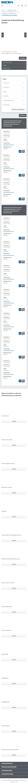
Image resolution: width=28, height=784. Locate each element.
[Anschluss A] (13, 82)
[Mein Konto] (25, 6)
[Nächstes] (25, 35)
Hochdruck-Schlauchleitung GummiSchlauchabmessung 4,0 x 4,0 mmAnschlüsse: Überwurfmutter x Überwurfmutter (12, 123)
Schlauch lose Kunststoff (7, 582)
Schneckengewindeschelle (8, 463)
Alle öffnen (23, 58)
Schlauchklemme (5, 725)
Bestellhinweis (6, 68)
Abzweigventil (4, 678)
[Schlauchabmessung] (13, 100)
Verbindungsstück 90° (6, 606)
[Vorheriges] (2, 35)
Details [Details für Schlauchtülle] (14, 659)
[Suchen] (18, 5)
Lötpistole (3, 511)
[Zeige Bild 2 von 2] (15, 45)
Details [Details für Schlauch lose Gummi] (14, 445)
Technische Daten (7, 62)
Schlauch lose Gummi (6, 439)
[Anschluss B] (13, 87)
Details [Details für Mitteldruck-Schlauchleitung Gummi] (14, 564)
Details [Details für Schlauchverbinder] (14, 636)
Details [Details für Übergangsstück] (14, 707)
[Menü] (2, 5)
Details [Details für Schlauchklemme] (14, 731)
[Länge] (13, 91)
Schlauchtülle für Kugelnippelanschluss (11, 535)
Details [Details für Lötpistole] (14, 516)
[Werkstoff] (13, 96)
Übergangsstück (5, 702)
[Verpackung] (13, 104)
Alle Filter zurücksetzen (18, 109)
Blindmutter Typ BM (6, 487)
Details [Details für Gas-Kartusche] (14, 421)
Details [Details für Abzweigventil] (14, 683)
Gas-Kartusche (5, 416)
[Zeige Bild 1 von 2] (12, 45)
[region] (14, 36)
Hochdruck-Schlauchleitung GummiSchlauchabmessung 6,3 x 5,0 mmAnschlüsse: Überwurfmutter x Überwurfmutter (12, 210)
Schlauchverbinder (6, 630)
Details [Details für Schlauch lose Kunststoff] (14, 588)
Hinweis (5, 65)
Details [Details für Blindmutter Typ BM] (14, 492)
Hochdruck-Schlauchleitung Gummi (10, 749)
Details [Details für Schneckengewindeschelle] (14, 469)
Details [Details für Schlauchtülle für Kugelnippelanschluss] (14, 540)
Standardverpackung (8, 144)
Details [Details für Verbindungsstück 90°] (14, 612)
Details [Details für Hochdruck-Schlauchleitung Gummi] (14, 755)
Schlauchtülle (4, 654)
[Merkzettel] (22, 5)
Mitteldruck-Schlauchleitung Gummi (10, 559)
